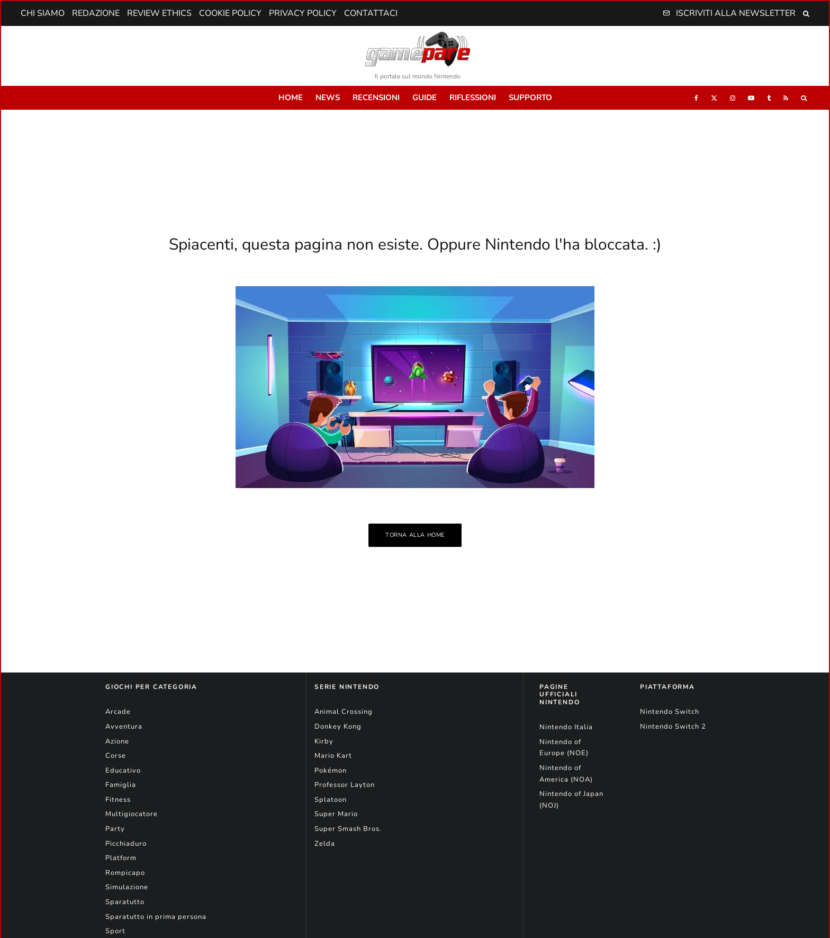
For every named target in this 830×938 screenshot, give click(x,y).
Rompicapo (125, 873)
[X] (714, 98)
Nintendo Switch (669, 711)
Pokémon (330, 770)
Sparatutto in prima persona (155, 917)
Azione (117, 741)
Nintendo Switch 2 (673, 726)
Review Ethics (159, 13)
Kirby (323, 741)
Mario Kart (333, 755)
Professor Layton (344, 785)
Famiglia (120, 785)
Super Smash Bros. (348, 829)
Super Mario (336, 814)
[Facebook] (696, 98)
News (327, 97)
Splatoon (330, 799)
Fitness (118, 799)
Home (290, 97)
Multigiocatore (131, 814)
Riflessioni (472, 97)
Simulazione (126, 887)
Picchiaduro (126, 843)
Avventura (123, 726)
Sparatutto (125, 902)
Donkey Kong (338, 726)
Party (115, 829)
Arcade (118, 711)
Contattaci (371, 13)
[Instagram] (733, 98)
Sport (115, 931)
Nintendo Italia (566, 727)
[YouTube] (751, 98)
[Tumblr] (769, 98)
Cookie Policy (230, 13)
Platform (121, 858)
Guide (424, 97)
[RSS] (786, 98)
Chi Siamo (43, 13)
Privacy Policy (303, 13)
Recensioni (376, 97)
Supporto (530, 97)
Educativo (123, 770)
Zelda (324, 843)
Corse (115, 755)
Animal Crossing (343, 711)
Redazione (96, 13)
